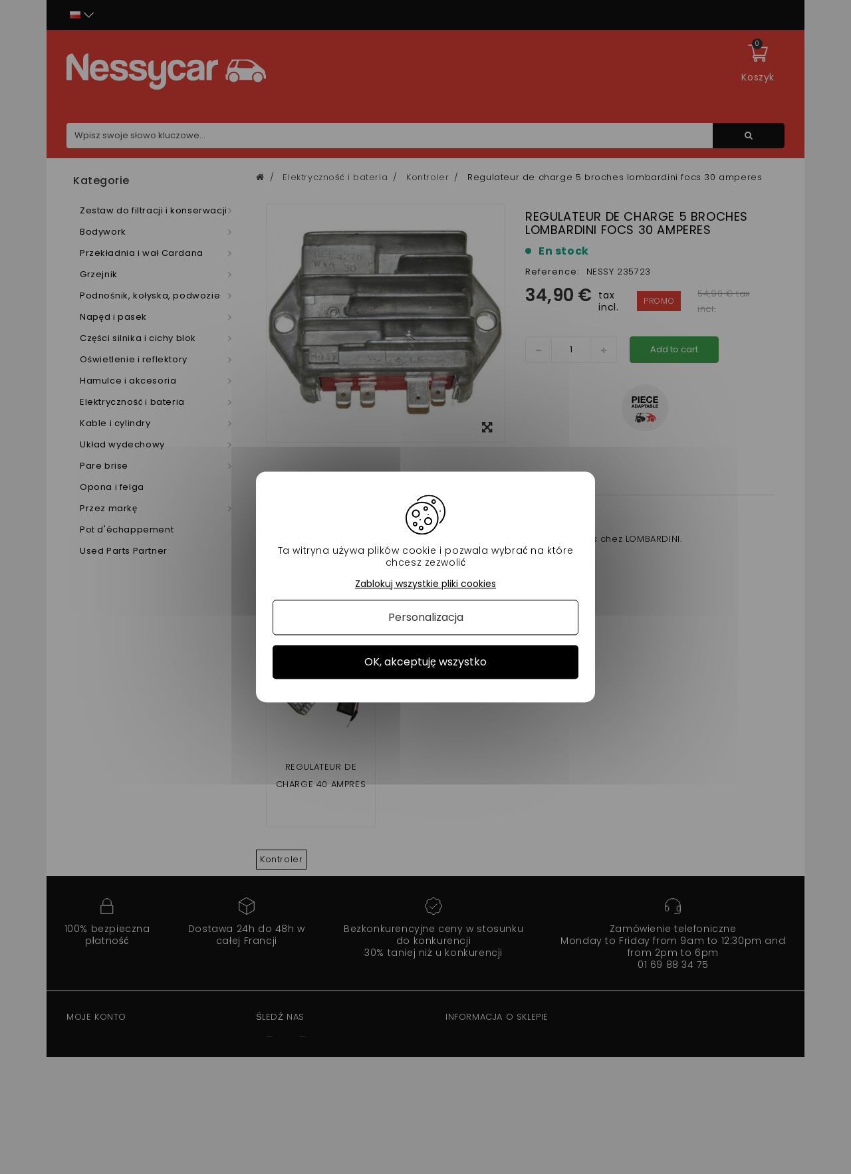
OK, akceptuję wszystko (425, 661)
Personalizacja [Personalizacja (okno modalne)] (425, 617)
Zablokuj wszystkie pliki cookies (425, 584)
